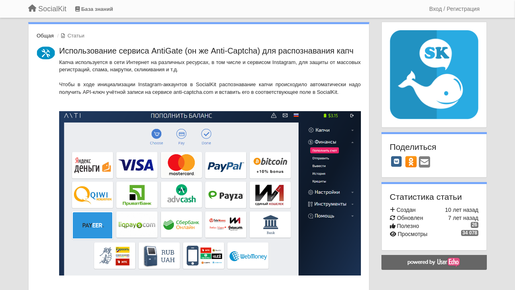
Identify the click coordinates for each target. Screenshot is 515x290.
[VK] (396, 161)
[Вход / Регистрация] (454, 9)
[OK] (411, 161)
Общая (45, 36)
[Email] (424, 162)
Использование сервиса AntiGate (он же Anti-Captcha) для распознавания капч (206, 50)
